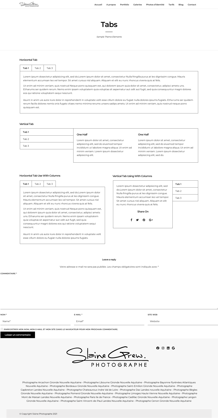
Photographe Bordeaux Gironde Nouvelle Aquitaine (79, 386)
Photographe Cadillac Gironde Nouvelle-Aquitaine (141, 397)
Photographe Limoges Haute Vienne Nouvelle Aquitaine (147, 393)
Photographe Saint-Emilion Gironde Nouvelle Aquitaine (143, 386)
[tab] (26, 68)
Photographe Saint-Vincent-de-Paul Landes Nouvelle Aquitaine (97, 401)
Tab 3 (50, 68)
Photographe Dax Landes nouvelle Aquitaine (145, 389)
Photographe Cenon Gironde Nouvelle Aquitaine (164, 401)
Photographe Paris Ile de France (92, 397)
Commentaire (8, 273)
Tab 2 (38, 68)
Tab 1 (26, 68)
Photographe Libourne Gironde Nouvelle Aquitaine (113, 382)
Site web (152, 314)
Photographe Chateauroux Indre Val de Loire (92, 389)
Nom (3, 314)
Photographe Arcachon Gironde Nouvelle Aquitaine (51, 382)
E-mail (78, 314)
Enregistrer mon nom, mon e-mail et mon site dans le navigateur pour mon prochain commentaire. (61, 329)
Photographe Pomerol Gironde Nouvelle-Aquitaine (84, 393)
